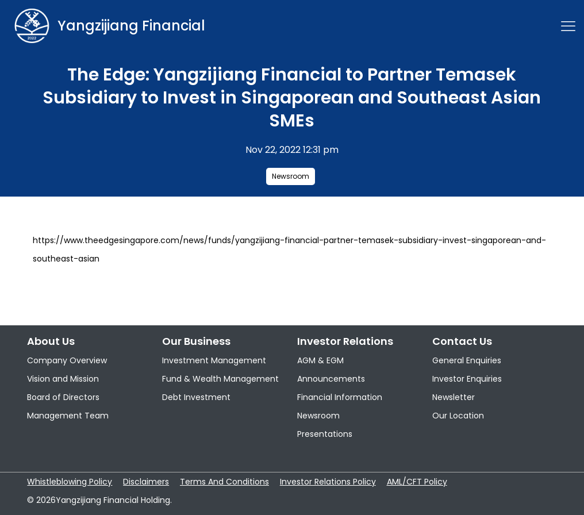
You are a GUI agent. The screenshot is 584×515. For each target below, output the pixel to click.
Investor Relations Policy (328, 481)
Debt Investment (196, 397)
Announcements (331, 379)
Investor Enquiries (467, 379)
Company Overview (67, 360)
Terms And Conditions (224, 481)
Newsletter (453, 397)
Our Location (458, 415)
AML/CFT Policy (417, 481)
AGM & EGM (320, 360)
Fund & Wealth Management (220, 379)
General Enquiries (466, 360)
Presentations (324, 434)
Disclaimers (146, 481)
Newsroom (290, 176)
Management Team (68, 415)
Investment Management (214, 360)
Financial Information (339, 397)
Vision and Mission (63, 379)
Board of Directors (63, 397)
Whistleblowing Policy (69, 481)
